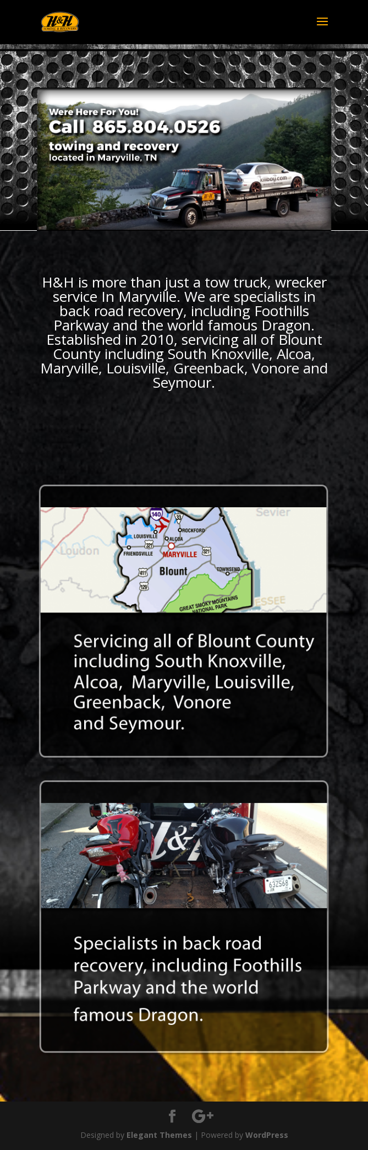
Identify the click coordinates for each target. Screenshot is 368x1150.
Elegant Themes (159, 1135)
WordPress (266, 1135)
